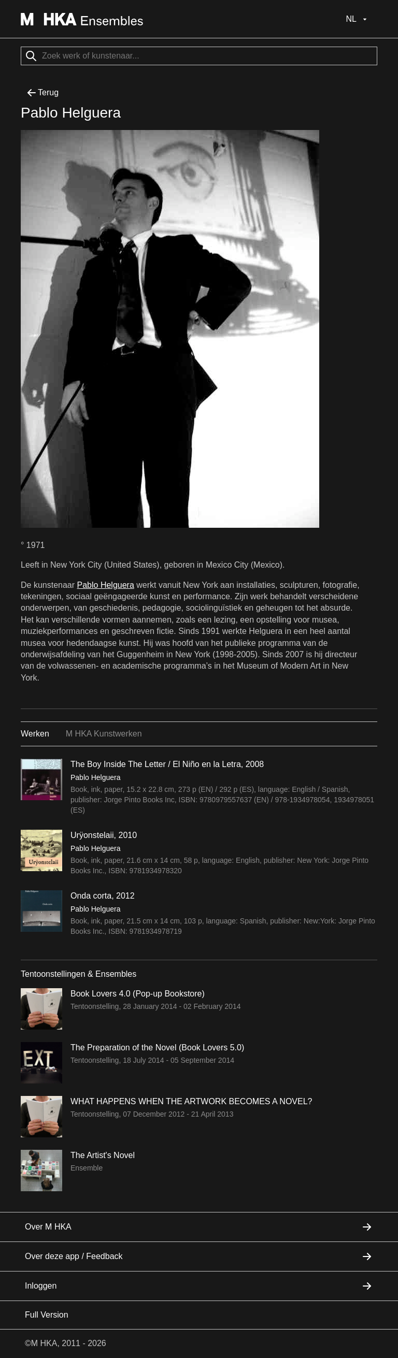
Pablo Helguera (105, 585)
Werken (35, 733)
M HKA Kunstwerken (104, 733)
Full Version (46, 1314)
